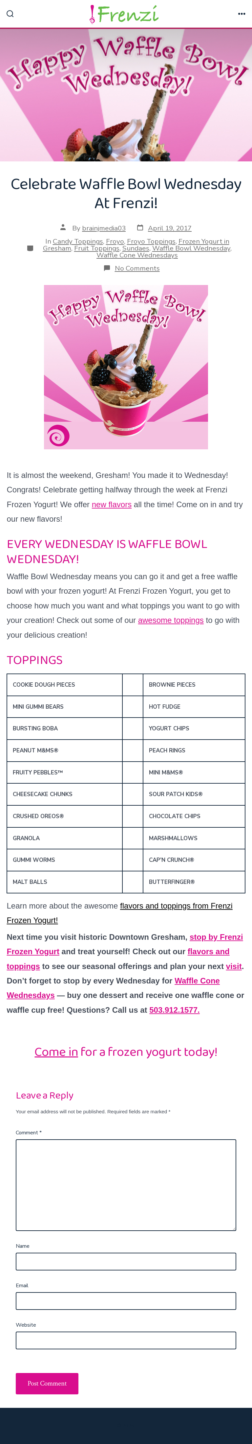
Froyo (115, 241)
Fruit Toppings (96, 248)
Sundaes (135, 248)
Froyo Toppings (151, 241)
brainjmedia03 (104, 228)
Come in (56, 1052)
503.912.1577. (174, 1010)
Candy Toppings (78, 241)
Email (22, 1285)
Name (23, 1246)
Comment (29, 1132)
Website (26, 1325)
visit (234, 966)
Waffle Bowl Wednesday (191, 248)
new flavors (112, 504)
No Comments (137, 268)
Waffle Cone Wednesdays (137, 255)
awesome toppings (171, 620)
